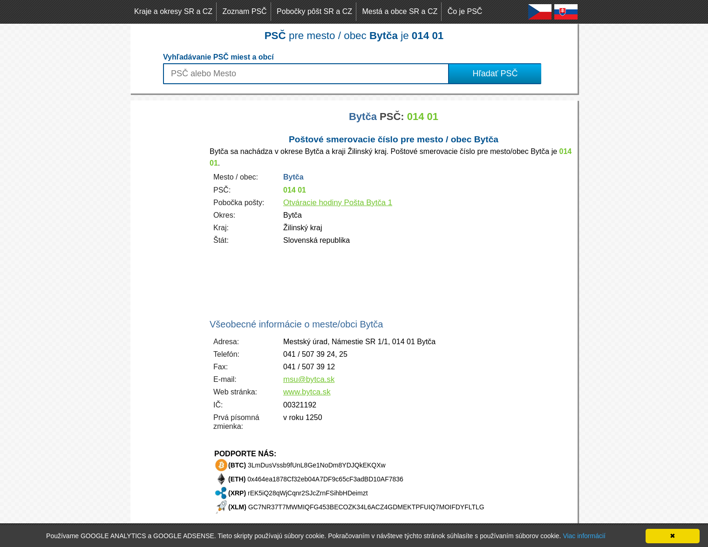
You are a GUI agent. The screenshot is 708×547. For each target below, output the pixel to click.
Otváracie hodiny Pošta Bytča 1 (337, 202)
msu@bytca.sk (308, 379)
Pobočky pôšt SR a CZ (314, 11)
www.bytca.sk (307, 391)
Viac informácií (584, 536)
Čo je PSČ (465, 11)
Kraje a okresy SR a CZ (173, 11)
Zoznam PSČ (245, 11)
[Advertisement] (167, 240)
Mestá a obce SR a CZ (399, 11)
